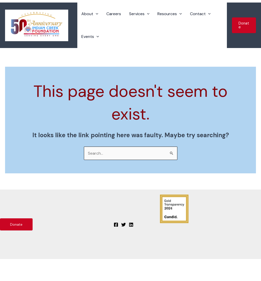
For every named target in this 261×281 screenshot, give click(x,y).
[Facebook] (116, 224)
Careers (113, 13)
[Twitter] (123, 224)
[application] (95, 14)
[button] (244, 25)
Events (90, 36)
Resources (169, 14)
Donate (16, 224)
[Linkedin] (131, 224)
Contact (200, 14)
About (89, 14)
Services (139, 14)
